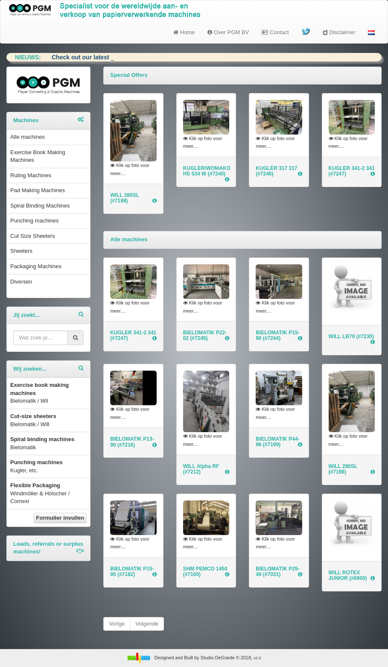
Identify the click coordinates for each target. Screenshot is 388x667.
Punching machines (34, 220)
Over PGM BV (228, 32)
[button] (371, 32)
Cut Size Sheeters (32, 236)
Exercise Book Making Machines (37, 156)
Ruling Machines (30, 175)
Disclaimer (339, 32)
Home (184, 32)
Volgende (146, 623)
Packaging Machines (35, 266)
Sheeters (21, 251)
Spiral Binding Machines (40, 205)
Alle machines (27, 137)
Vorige (117, 623)
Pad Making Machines (37, 190)
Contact (275, 32)
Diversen (21, 281)
